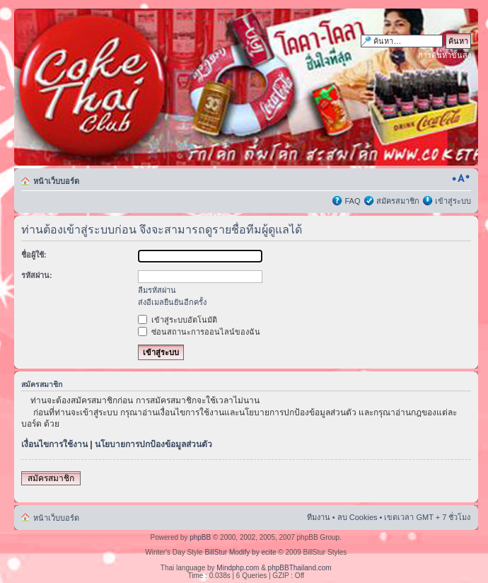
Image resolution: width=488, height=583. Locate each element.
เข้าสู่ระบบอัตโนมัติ (177, 320)
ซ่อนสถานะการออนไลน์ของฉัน (199, 332)
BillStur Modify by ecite (240, 552)
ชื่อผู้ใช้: (34, 254)
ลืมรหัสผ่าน (157, 290)
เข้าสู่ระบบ (453, 201)
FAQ (352, 201)
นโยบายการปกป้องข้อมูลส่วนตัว (153, 444)
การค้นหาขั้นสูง (444, 55)
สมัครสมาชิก (397, 201)
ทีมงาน (318, 517)
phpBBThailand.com (300, 568)
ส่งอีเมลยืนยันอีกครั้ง (172, 302)
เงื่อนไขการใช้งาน (54, 444)
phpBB (200, 537)
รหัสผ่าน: (36, 275)
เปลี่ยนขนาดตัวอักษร (461, 178)
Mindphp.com (237, 568)
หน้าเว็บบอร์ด (56, 181)
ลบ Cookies (357, 517)
